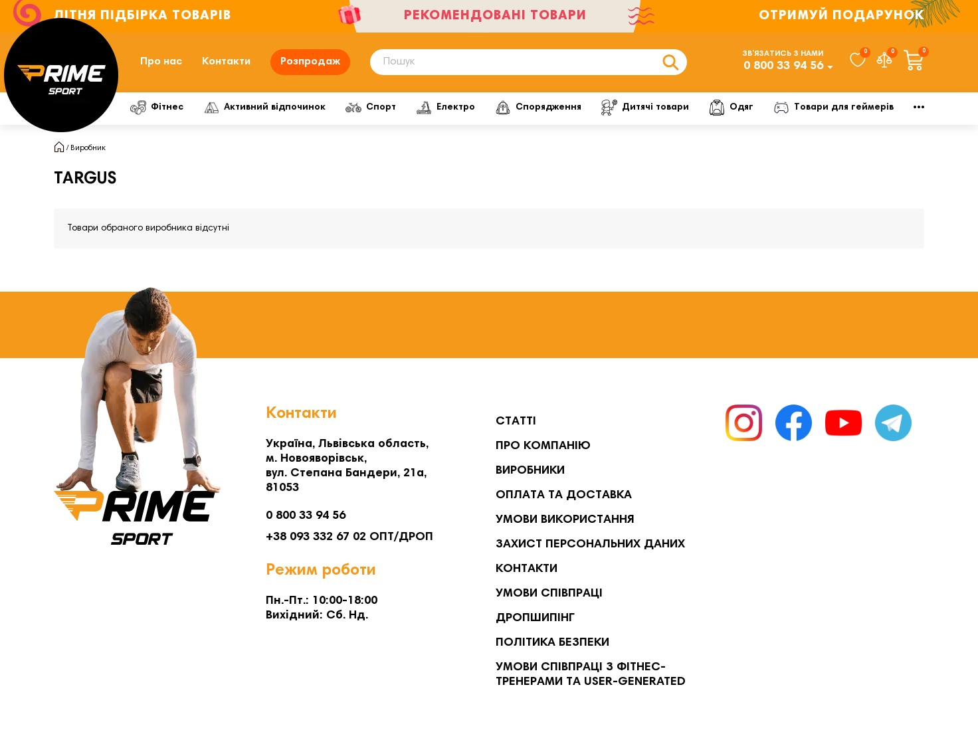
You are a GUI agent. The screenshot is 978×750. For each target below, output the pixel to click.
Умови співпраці (549, 594)
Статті (516, 422)
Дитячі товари (688, 108)
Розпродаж (310, 61)
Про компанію (543, 446)
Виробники (530, 471)
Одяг (781, 108)
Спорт (390, 108)
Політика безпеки (552, 643)
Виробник (88, 148)
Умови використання (565, 520)
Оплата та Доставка (564, 496)
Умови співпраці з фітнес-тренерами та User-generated (591, 675)
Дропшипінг (535, 618)
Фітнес (160, 108)
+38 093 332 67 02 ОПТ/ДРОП (349, 537)
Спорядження (573, 108)
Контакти (226, 61)
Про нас (161, 61)
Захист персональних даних (590, 545)
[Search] (528, 62)
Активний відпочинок (276, 108)
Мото (854, 108)
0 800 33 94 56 (783, 66)
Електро (472, 108)
